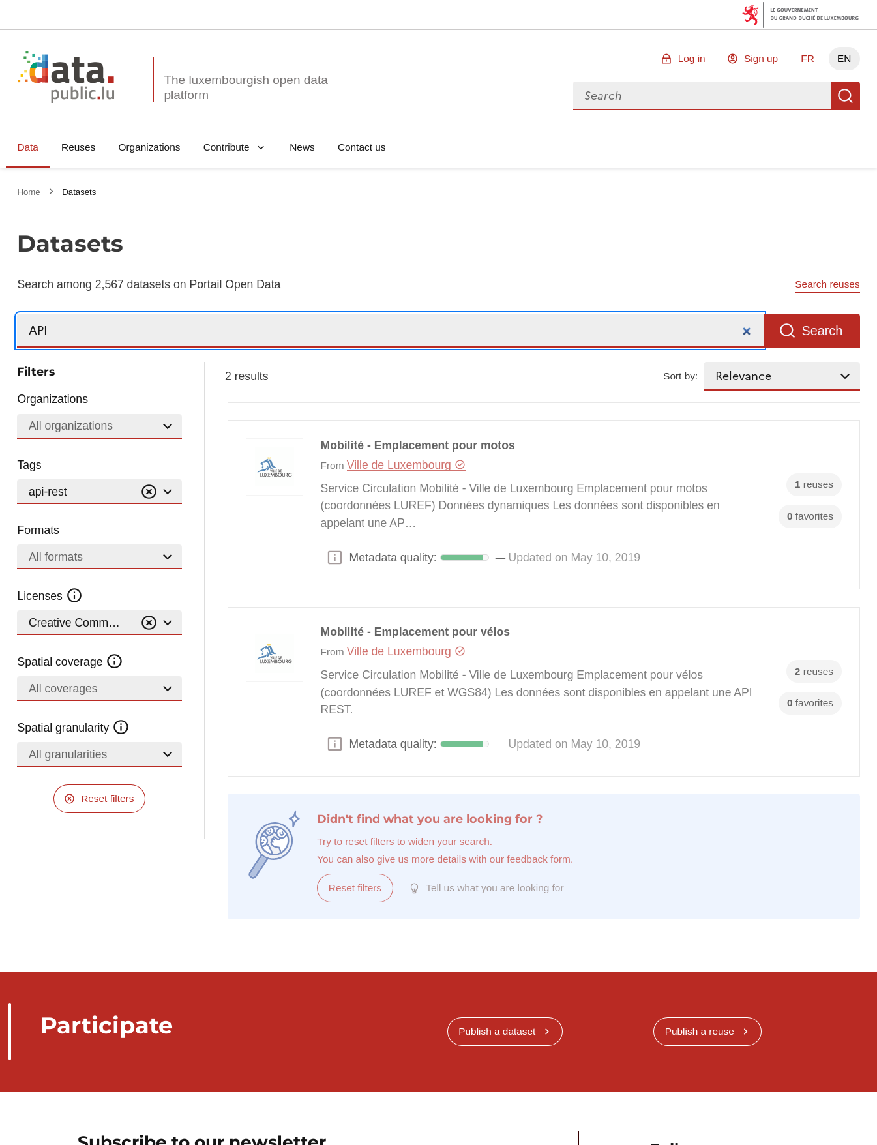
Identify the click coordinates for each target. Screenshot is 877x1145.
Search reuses (827, 284)
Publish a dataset (496, 941)
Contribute (226, 147)
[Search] (390, 331)
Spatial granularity (73, 727)
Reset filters (107, 798)
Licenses (50, 595)
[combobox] (702, 96)
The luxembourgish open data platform (245, 87)
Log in (692, 58)
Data (27, 147)
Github (780, 1113)
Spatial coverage (70, 661)
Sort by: (680, 375)
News (302, 147)
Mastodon (741, 1113)
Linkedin (700, 1113)
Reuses (78, 147)
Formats (38, 530)
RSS (821, 1113)
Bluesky (660, 1113)
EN (844, 58)
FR (807, 58)
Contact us (362, 147)
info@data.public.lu (685, 1137)
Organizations (149, 147)
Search (845, 96)
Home (29, 192)
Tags (29, 464)
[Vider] (148, 492)
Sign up (761, 58)
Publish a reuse (699, 941)
